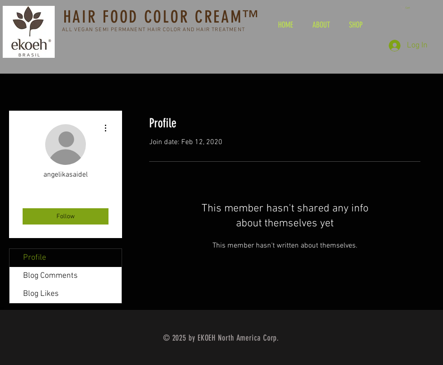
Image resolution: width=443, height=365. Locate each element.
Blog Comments (50, 276)
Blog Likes (41, 294)
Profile (34, 257)
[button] (408, 7)
